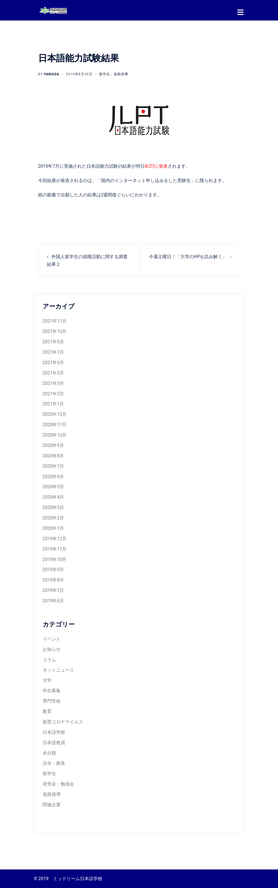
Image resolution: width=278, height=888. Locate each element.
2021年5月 (53, 372)
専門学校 (52, 700)
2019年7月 (53, 590)
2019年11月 (55, 548)
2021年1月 (53, 403)
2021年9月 (53, 341)
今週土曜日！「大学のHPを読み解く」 (188, 256)
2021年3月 (53, 383)
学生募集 (52, 690)
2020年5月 (53, 486)
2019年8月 (53, 579)
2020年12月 (55, 414)
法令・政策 (54, 763)
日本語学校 (54, 732)
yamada (51, 74)
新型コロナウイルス (63, 721)
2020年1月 (53, 528)
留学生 (104, 74)
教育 (47, 711)
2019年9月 (53, 569)
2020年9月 (53, 445)
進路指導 (121, 74)
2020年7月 (53, 466)
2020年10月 (55, 434)
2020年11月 (55, 424)
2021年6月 (53, 362)
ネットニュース (58, 670)
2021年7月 (53, 352)
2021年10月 (55, 331)
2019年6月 (53, 600)
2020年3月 (53, 507)
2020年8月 (53, 455)
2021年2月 (53, 393)
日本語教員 (54, 742)
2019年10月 (55, 559)
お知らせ (52, 649)
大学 (47, 680)
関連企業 (52, 804)
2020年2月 (53, 517)
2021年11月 (55, 320)
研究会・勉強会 (58, 783)
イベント (52, 638)
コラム (49, 659)
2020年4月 (53, 496)
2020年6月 (53, 476)
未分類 (49, 752)
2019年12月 (55, 538)
